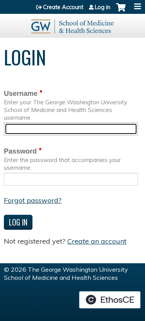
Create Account (63, 7)
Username (21, 93)
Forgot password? (32, 200)
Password (20, 151)
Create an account (96, 241)
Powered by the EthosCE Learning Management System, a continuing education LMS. (109, 300)
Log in (102, 7)
